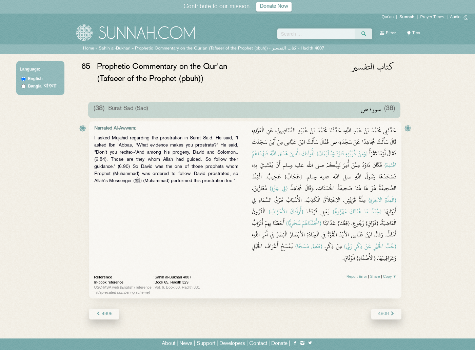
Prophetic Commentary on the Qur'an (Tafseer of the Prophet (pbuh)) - (216, 48)
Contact (258, 343)
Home (88, 48)
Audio (455, 17)
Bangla (42, 86)
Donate (279, 343)
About (168, 343)
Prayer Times (432, 17)
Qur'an (388, 17)
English (35, 78)
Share (375, 276)
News (186, 343)
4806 (104, 314)
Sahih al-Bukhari (115, 48)
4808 (386, 314)
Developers (232, 343)
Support (206, 343)
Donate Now (274, 6)
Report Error (357, 276)
